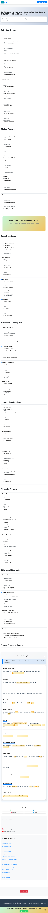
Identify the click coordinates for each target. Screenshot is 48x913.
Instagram (13, 819)
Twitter (35, 819)
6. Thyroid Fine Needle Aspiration (8, 860)
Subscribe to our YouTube (8, 838)
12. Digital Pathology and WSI (8, 876)
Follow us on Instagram (7, 835)
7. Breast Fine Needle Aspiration (8, 863)
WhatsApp (13, 816)
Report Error (24, 897)
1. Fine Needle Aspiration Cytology (9, 847)
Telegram (35, 816)
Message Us (24, 911)
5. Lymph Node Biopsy (6, 857)
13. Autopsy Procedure (6, 878)
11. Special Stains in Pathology (8, 873)
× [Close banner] (45, 909)
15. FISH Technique (6, 883)
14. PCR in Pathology (6, 881)
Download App (42, 2)
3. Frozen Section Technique (8, 852)
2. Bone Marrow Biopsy (6, 850)
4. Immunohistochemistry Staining (8, 855)
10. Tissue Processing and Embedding (9, 870)
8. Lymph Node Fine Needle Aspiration (9, 865)
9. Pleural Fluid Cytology (7, 868)
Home (2, 5)
